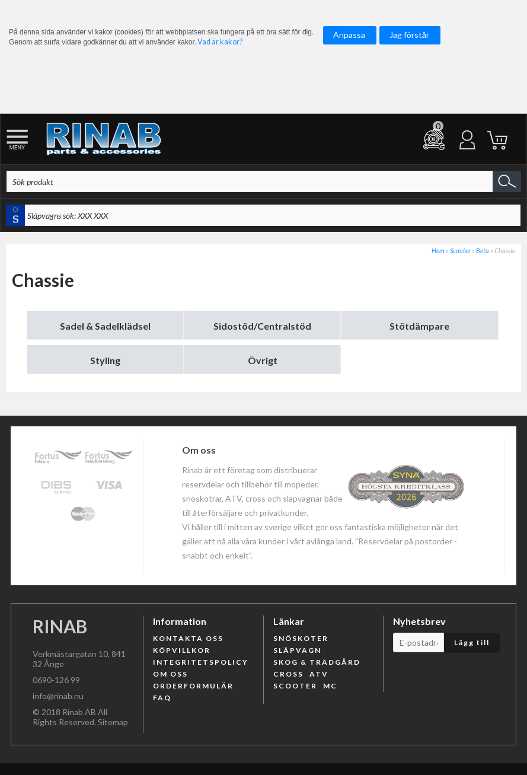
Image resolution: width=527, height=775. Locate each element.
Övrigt (262, 360)
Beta (482, 250)
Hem (438, 250)
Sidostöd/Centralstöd (262, 325)
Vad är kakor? (219, 41)
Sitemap (113, 722)
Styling (105, 360)
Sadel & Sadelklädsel (105, 325)
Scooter (460, 250)
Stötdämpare (419, 325)
